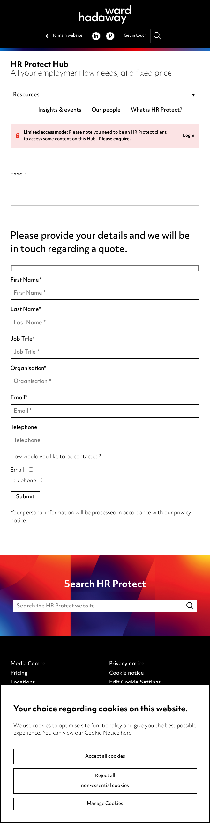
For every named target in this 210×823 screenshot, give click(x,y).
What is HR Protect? (156, 110)
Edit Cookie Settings (135, 682)
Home (16, 174)
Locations (23, 682)
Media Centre (28, 663)
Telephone (24, 428)
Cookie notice (126, 673)
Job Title (23, 339)
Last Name (26, 310)
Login (188, 136)
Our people (106, 110)
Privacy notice (127, 663)
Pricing (19, 673)
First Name (26, 280)
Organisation (28, 369)
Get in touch (135, 36)
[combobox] (105, 95)
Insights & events (59, 110)
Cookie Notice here (108, 733)
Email (19, 398)
